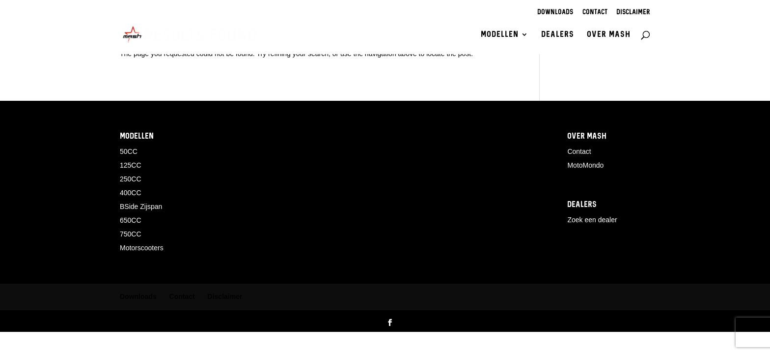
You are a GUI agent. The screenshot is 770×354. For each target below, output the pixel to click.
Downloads (555, 12)
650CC (130, 220)
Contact (594, 12)
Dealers (557, 35)
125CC (130, 165)
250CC (130, 179)
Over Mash (609, 35)
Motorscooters (142, 248)
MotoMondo (585, 165)
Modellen (500, 35)
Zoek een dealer (592, 220)
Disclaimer (633, 12)
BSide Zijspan (141, 206)
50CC (129, 151)
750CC (130, 234)
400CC (130, 193)
